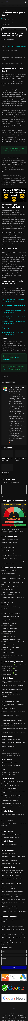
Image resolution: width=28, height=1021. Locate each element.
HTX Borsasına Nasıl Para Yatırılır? (9, 762)
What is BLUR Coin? (6, 600)
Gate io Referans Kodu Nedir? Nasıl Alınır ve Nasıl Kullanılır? (13, 743)
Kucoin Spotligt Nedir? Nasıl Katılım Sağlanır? (12, 803)
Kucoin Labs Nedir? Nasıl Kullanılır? (9, 788)
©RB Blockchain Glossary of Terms (9, 539)
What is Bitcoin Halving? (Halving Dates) (10, 553)
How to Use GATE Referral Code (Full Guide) (11, 755)
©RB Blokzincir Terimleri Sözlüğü (9, 542)
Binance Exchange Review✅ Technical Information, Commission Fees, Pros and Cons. (13, 665)
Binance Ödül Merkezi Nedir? (8, 888)
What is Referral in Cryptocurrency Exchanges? (12, 641)
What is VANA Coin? (6, 657)
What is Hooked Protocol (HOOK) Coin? (10, 613)
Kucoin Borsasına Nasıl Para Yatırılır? (10, 785)
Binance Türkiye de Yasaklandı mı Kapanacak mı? (13, 899)
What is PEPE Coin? (6, 633)
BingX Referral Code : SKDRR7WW (9, 844)
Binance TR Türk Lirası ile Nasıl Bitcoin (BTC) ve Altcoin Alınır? (12, 943)
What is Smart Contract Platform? (9, 558)
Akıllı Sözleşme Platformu (17, 43)
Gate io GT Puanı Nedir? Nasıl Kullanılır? (10, 739)
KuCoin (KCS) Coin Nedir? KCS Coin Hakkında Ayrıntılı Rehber (12, 782)
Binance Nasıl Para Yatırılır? (7, 886)
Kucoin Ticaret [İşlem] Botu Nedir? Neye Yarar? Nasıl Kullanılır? (13, 806)
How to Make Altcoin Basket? (20, 459)
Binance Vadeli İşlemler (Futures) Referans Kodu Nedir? (12, 902)
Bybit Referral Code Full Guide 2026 (10, 817)
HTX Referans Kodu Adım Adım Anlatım (10, 765)
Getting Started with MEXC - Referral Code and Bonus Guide (12, 686)
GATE (13, 5)
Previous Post (5, 496)
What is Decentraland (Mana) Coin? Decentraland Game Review (13, 603)
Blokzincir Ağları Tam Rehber (8, 547)
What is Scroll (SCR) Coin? (7, 644)
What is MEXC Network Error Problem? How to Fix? (13, 723)
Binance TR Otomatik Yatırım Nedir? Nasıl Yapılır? (12, 934)
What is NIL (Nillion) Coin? (7, 625)
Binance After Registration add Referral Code (12, 870)
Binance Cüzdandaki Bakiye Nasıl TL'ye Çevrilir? (12, 872)
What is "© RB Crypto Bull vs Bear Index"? (11, 592)
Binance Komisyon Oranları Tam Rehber (10, 880)
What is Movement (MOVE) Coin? (9, 623)
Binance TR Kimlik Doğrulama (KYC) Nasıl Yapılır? (12, 929)
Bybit (26, 5)
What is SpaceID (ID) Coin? (7, 649)
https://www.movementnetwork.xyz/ (17, 46)
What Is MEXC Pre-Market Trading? (9, 725)
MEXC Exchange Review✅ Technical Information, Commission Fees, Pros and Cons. (13, 673)
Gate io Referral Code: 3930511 (8, 746)
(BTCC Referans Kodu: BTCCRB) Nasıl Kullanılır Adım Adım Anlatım (13, 824)
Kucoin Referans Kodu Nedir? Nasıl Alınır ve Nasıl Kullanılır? (13, 791)
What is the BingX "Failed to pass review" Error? (12, 847)
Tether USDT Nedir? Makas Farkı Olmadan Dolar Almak (12, 583)
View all (25, 447)
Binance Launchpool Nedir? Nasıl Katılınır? (11, 883)
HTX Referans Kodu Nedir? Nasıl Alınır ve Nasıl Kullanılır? (12, 768)
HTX (17, 5)
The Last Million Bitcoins (7, 589)
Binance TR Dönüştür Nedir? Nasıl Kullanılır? (11, 924)
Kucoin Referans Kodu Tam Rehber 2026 (11, 795)
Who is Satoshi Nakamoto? (7, 563)
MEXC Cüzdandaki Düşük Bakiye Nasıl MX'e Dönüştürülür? (11, 695)
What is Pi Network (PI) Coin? (8, 636)
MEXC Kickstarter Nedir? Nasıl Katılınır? (10, 701)
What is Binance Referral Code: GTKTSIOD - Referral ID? (14, 912)
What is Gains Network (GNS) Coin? (9, 611)
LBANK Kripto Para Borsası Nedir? (9, 860)
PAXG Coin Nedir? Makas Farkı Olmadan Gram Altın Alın (13, 579)
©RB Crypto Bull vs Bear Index (6, 459)
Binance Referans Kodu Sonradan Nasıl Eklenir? (12, 894)
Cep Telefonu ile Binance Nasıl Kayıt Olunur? (11, 908)
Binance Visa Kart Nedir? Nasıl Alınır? (10, 906)
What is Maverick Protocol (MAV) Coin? (10, 616)
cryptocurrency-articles (11, 10)
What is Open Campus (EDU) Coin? (9, 628)
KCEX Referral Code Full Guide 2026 (10, 837)
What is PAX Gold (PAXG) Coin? (8, 631)
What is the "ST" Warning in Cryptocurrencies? (12, 655)
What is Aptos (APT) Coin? (7, 594)
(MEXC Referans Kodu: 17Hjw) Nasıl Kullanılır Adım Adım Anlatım (13, 682)
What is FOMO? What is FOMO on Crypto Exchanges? (11, 607)
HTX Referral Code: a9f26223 (8, 774)
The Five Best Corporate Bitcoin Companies (11, 586)
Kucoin (21, 5)
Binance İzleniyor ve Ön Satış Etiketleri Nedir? (12, 875)
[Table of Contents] (14, 29)
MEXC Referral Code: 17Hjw (8, 708)
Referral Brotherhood (16, 387)
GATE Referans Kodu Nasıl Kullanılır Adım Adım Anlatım (12, 749)
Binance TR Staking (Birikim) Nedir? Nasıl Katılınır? (13, 940)
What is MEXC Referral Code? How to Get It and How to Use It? (14, 729)
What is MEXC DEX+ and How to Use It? (10, 715)
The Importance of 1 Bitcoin (7, 550)
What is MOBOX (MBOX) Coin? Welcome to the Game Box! (12, 619)
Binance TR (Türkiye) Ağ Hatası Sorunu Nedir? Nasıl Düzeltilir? (13, 920)
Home (2, 10)
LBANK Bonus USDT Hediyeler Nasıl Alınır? (11, 863)
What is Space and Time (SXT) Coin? (10, 647)
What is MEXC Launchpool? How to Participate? (12, 718)
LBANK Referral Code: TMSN (8, 853)
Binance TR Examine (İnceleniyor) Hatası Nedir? (12, 926)
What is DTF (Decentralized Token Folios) (11, 555)
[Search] (26, 2)
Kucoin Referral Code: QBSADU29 (9, 800)
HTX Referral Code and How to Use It (10, 772)
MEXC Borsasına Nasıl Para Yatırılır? (9, 692)
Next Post (23, 496)
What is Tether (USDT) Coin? (5, 473)
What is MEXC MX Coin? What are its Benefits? (12, 720)
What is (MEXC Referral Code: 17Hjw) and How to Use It (13, 711)
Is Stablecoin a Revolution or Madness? (10, 575)
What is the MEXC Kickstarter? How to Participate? (13, 732)
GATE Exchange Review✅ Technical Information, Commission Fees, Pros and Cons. (13, 669)
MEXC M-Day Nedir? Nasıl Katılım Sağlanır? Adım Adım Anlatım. (12, 705)
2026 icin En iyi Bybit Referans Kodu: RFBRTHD (12, 814)
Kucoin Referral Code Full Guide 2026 (10, 797)
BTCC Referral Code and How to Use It (10, 828)
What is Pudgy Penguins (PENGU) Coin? (11, 639)
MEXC (9, 5)
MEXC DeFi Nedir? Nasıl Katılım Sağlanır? (11, 699)
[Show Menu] (2, 2)
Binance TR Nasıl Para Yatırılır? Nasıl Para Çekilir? (13, 932)
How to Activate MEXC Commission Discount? (12, 689)
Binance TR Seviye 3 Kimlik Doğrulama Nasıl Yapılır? (13, 937)
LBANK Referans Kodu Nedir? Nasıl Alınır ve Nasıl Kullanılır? (13, 857)
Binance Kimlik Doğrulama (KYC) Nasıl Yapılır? (12, 878)
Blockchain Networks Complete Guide (10, 545)
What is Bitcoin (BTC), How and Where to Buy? (12, 597)
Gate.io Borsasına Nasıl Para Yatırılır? (10, 753)
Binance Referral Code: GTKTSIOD (9, 896)
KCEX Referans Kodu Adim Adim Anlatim (11, 834)
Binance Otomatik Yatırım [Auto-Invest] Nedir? (12, 891)
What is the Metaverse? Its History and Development (13, 561)
